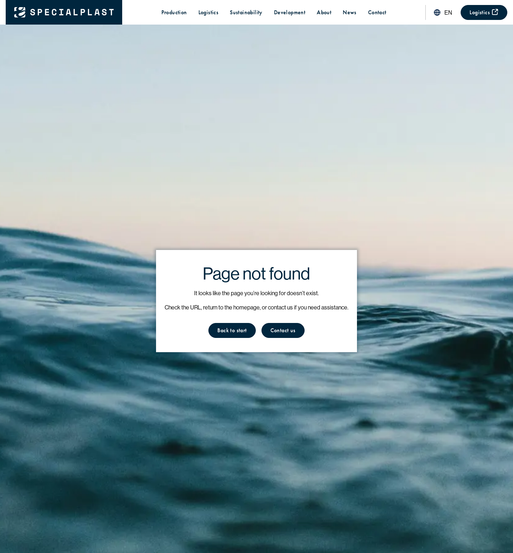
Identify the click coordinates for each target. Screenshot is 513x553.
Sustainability (246, 12)
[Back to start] (64, 12)
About (324, 12)
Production (174, 12)
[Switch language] (442, 12)
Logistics (208, 12)
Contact (377, 12)
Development (289, 12)
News (350, 12)
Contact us (283, 330)
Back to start (232, 330)
